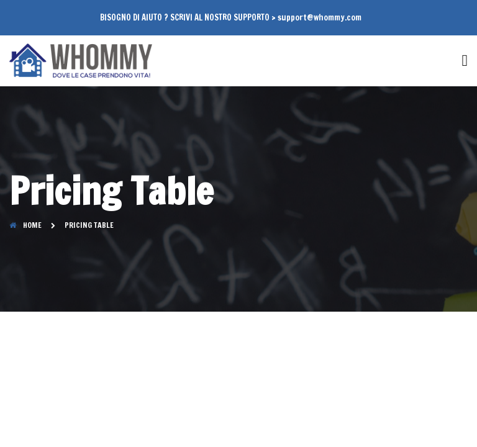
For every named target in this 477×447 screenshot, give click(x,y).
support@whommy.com (319, 17)
